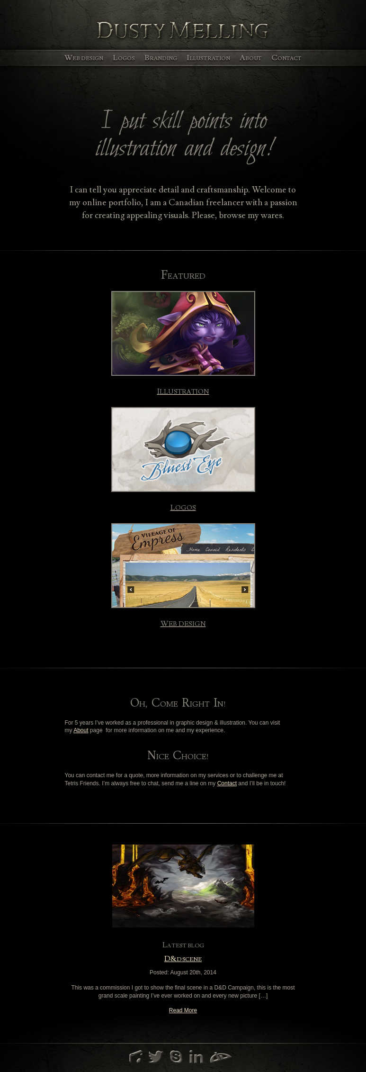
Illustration (208, 58)
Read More (183, 1010)
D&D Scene (183, 959)
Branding (160, 58)
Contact (286, 58)
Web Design (83, 58)
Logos (124, 58)
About (251, 58)
